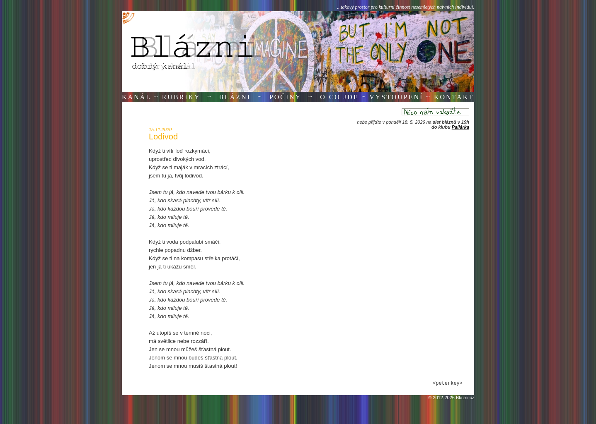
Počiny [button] (285, 97)
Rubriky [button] (181, 97)
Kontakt (454, 97)
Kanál (136, 97)
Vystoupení (396, 97)
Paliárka (460, 127)
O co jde (339, 97)
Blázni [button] (235, 97)
